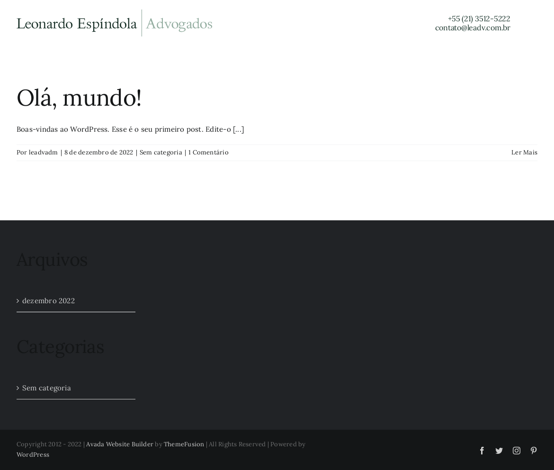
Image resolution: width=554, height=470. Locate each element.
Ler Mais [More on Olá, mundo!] (524, 152)
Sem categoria (161, 152)
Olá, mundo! (79, 97)
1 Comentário (208, 152)
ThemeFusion (184, 444)
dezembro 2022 (48, 300)
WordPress (33, 455)
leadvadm (43, 152)
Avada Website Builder (119, 444)
